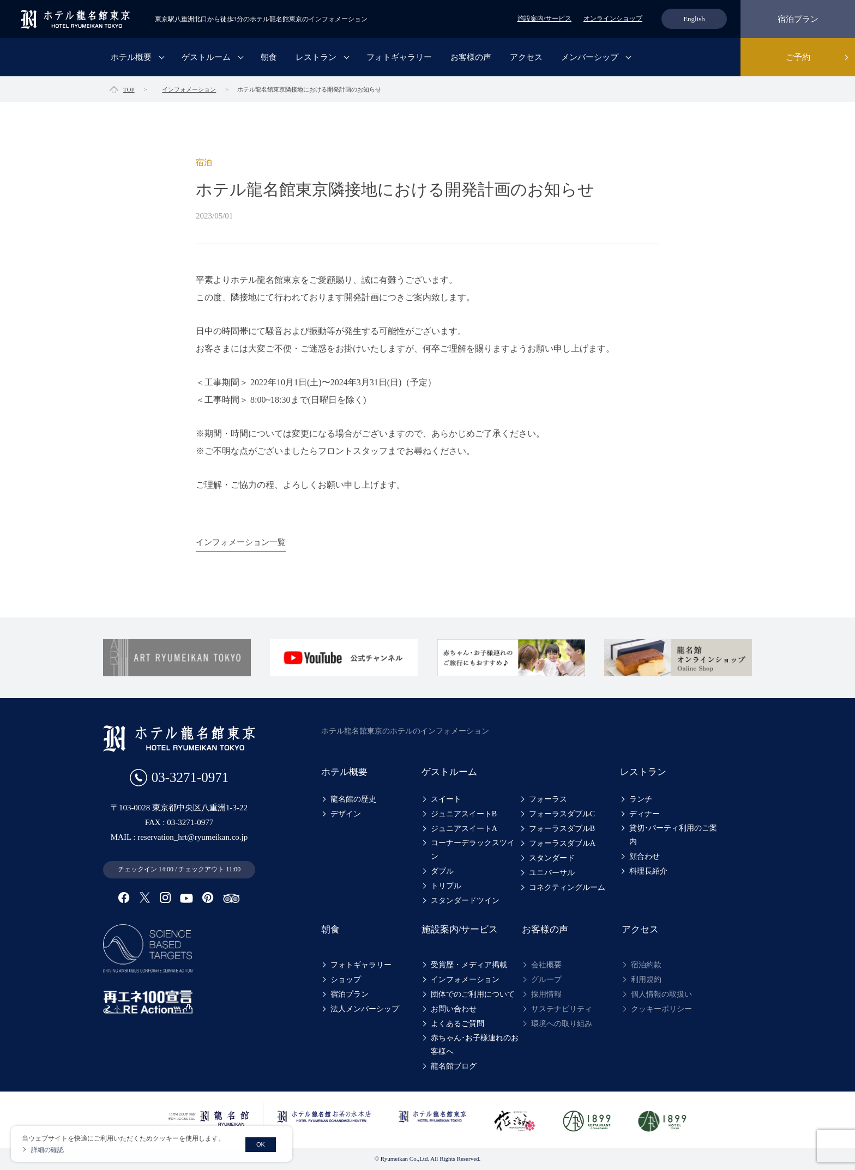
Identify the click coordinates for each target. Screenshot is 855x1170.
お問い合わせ (454, 1009)
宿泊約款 (646, 965)
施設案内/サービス (544, 18)
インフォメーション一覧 (241, 542)
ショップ (345, 979)
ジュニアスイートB (464, 814)
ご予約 (798, 57)
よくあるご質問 (457, 1024)
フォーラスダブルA (562, 843)
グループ (546, 979)
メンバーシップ (589, 57)
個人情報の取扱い (661, 994)
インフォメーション (465, 979)
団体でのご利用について (473, 994)
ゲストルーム (206, 57)
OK (260, 1144)
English (694, 19)
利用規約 (646, 979)
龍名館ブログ (454, 1066)
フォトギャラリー (399, 57)
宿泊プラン (798, 19)
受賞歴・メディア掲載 (469, 965)
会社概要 (546, 965)
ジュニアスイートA (464, 829)
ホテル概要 (131, 57)
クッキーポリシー (661, 1009)
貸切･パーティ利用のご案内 (673, 835)
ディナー (644, 814)
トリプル (446, 886)
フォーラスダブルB (562, 829)
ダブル (442, 871)
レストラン (316, 57)
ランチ (640, 799)
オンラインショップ (612, 18)
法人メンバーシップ (364, 1009)
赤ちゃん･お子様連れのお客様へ (475, 1045)
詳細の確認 (47, 1150)
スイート (446, 799)
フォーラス (548, 799)
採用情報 (546, 994)
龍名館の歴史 (353, 799)
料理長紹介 (648, 871)
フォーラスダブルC (562, 814)
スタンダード (552, 858)
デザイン (345, 814)
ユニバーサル (552, 873)
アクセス (526, 57)
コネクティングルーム (567, 887)
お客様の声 (470, 57)
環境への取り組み (561, 1024)
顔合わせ (644, 856)
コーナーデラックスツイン (473, 849)
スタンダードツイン (465, 900)
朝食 (269, 57)
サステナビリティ (561, 1009)
